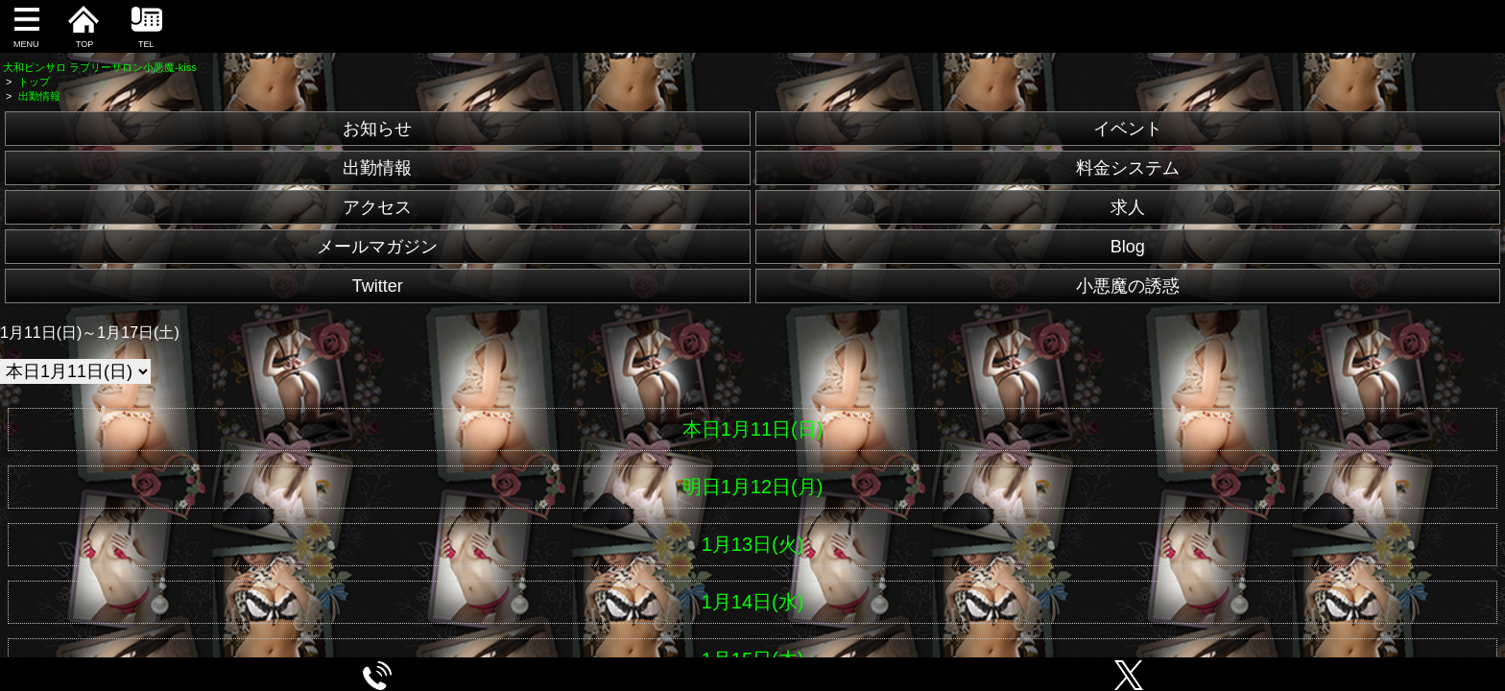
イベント (1127, 128)
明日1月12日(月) (753, 486)
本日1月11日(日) (753, 429)
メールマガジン (377, 246)
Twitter (377, 286)
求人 (1128, 207)
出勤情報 (377, 168)
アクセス (377, 207)
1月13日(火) (753, 544)
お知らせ (377, 128)
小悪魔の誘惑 (1128, 286)
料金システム (1128, 168)
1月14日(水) (753, 601)
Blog (1128, 246)
